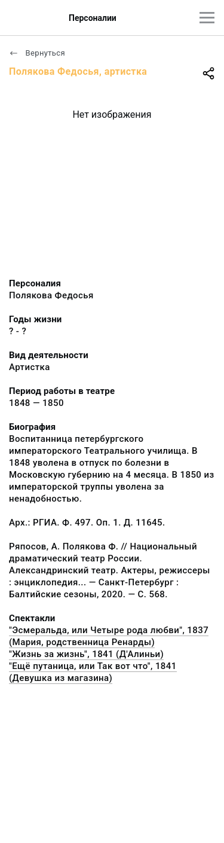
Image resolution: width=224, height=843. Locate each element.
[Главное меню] (207, 17)
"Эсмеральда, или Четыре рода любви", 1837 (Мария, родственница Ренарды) (108, 636)
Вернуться (37, 52)
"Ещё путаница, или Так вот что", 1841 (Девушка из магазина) (93, 672)
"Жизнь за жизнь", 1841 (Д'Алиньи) (86, 654)
